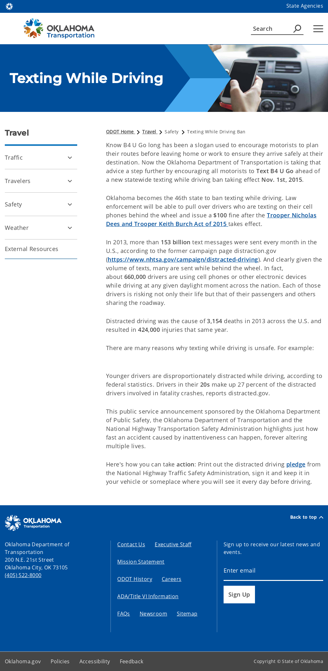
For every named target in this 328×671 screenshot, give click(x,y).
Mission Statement (140, 561)
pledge (296, 464)
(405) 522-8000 (23, 575)
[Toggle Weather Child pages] (69, 227)
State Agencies (304, 5)
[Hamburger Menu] (318, 29)
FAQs (123, 613)
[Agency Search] (297, 28)
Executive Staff (173, 544)
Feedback (132, 661)
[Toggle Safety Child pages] (69, 204)
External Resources (32, 249)
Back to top (306, 517)
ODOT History (134, 579)
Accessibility (94, 661)
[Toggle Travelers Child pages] (69, 180)
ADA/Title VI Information (147, 596)
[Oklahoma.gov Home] (9, 6)
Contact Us (131, 544)
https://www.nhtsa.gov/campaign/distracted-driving (183, 259)
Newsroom (153, 613)
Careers (172, 579)
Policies (60, 661)
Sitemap (187, 613)
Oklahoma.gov (23, 661)
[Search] (277, 28)
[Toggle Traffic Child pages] (69, 157)
